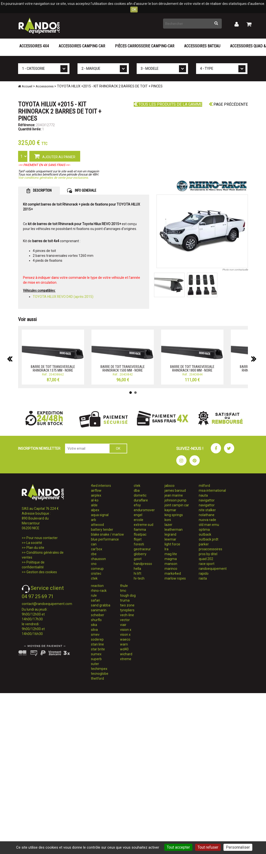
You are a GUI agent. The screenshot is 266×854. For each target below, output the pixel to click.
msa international (212, 490)
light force (172, 544)
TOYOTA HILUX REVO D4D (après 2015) (63, 297)
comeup (97, 569)
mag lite (171, 554)
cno (94, 564)
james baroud (175, 490)
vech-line (127, 615)
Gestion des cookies (41, 572)
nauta (203, 495)
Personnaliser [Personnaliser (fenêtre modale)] (238, 847)
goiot (138, 559)
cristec (96, 573)
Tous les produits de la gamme (168, 104)
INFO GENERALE (81, 190)
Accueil (25, 86)
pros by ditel (208, 554)
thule (124, 586)
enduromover (144, 510)
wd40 (124, 649)
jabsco (170, 486)
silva (94, 630)
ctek (94, 578)
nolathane (206, 515)
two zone (127, 605)
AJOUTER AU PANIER (54, 156)
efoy (137, 505)
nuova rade (207, 520)
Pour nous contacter (42, 538)
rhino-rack (99, 591)
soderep (97, 639)
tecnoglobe (99, 674)
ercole (138, 520)
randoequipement (213, 569)
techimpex (99, 669)
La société (34, 543)
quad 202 (206, 559)
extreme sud (143, 525)
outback (205, 534)
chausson (98, 559)
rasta (203, 578)
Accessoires (45, 86)
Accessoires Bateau (202, 46)
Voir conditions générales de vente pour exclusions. (53, 177)
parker (204, 544)
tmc (123, 591)
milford (204, 486)
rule (94, 595)
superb (96, 659)
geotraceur (142, 549)
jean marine (174, 495)
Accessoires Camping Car (82, 46)
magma (171, 559)
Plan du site (35, 548)
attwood (97, 525)
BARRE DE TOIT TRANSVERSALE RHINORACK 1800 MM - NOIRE (192, 368)
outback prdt (208, 539)
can (94, 544)
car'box (96, 549)
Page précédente (228, 104)
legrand (170, 534)
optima (204, 529)
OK (134, 9)
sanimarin (98, 610)
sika (94, 625)
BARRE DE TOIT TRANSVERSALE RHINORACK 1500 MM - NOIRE (122, 368)
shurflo (96, 620)
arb (93, 520)
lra (166, 549)
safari (95, 600)
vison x (125, 634)
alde (94, 505)
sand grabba (100, 605)
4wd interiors (101, 486)
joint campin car (177, 505)
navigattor (207, 500)
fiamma (140, 529)
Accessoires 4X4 (34, 46)
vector (125, 620)
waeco (125, 639)
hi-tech (139, 578)
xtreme (125, 659)
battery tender (102, 529)
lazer (168, 525)
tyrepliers (127, 610)
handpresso (143, 564)
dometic (140, 495)
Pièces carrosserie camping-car (144, 46)
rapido (204, 573)
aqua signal (100, 515)
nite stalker (207, 510)
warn (124, 644)
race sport (206, 564)
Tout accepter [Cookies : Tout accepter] (178, 847)
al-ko (95, 500)
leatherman (174, 529)
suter (95, 664)
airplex (96, 495)
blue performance (105, 539)
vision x (125, 630)
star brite (98, 649)
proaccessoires (210, 549)
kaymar (170, 510)
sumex (96, 654)
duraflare (141, 500)
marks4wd (173, 573)
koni (168, 520)
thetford (97, 678)
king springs (174, 515)
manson (171, 564)
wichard (126, 654)
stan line (97, 644)
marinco (171, 569)
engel (138, 515)
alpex (95, 510)
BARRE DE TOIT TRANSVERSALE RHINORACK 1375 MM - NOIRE (53, 368)
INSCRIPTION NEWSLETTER (39, 448)
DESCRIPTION (39, 190)
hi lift (137, 573)
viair (123, 625)
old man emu (209, 525)
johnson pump (176, 500)
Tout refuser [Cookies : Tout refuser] (208, 847)
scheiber (97, 615)
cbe (94, 554)
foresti (139, 544)
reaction (97, 586)
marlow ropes (175, 578)
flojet (138, 539)
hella (137, 569)
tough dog (128, 595)
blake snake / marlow (107, 534)
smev (95, 634)
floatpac (140, 534)
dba (137, 490)
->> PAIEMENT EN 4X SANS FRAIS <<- (44, 165)
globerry (140, 554)
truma (125, 600)
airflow (96, 490)
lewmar (170, 539)
